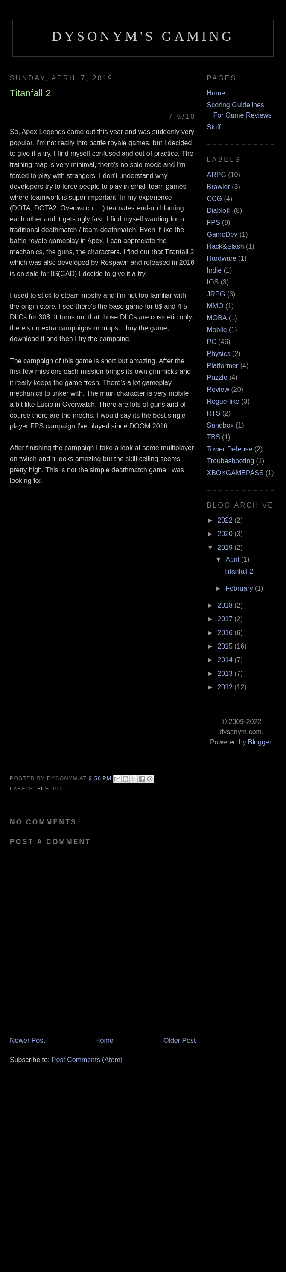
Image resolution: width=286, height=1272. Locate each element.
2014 (225, 659)
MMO (215, 306)
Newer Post (27, 1040)
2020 (225, 533)
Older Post (179, 1040)
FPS (43, 789)
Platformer (223, 365)
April (233, 559)
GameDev (222, 234)
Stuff (214, 127)
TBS (213, 437)
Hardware (221, 258)
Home (104, 1040)
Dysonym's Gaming (143, 36)
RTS (214, 413)
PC (57, 789)
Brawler (218, 186)
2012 (225, 687)
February (239, 588)
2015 (225, 646)
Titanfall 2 (238, 571)
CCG (214, 198)
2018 (225, 605)
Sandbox (220, 425)
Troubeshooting (230, 461)
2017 (225, 619)
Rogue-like (223, 401)
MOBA (217, 318)
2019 (225, 547)
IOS (213, 282)
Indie (214, 270)
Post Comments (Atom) (87, 1059)
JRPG (216, 294)
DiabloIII (219, 210)
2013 (225, 673)
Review (218, 389)
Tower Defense (230, 449)
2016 (225, 632)
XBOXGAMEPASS (235, 473)
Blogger (259, 742)
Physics (219, 353)
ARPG (216, 174)
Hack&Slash (225, 246)
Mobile (217, 329)
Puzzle (217, 377)
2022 (225, 520)
